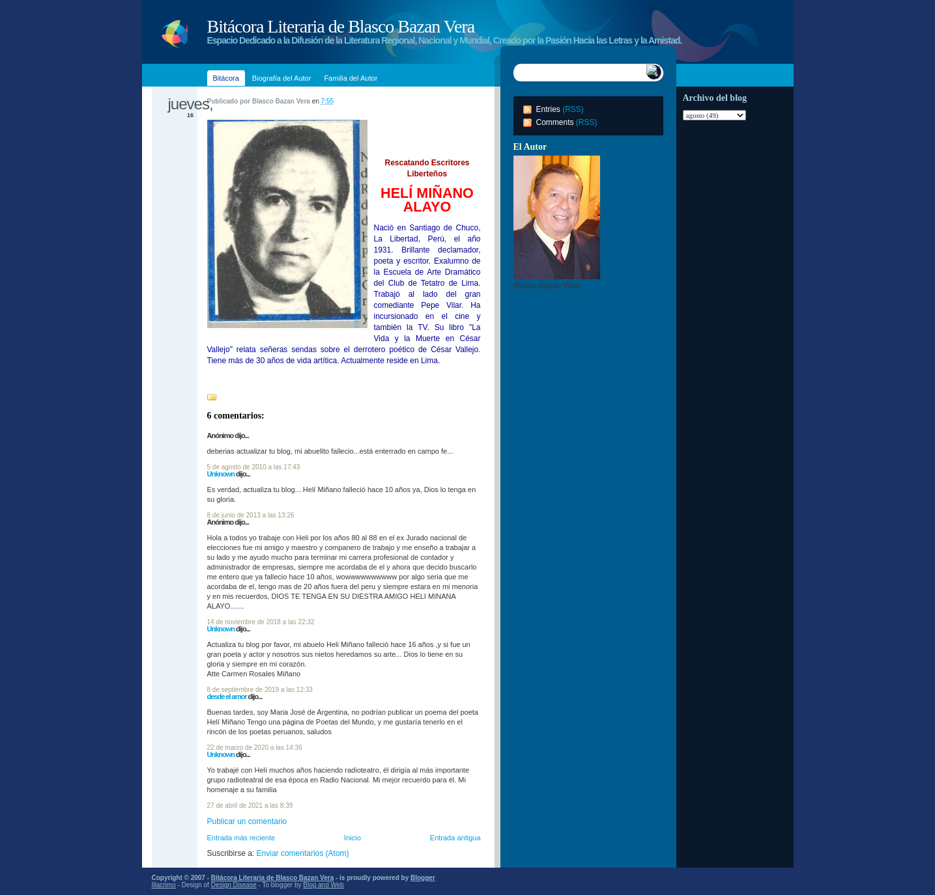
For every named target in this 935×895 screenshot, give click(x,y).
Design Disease (234, 884)
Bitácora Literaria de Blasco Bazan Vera (341, 26)
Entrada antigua (455, 838)
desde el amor (227, 696)
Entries (548, 109)
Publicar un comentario (247, 821)
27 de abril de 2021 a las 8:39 (250, 805)
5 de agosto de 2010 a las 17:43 (253, 467)
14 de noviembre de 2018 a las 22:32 (261, 622)
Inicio (352, 838)
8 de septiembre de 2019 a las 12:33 (260, 689)
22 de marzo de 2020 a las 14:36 (254, 747)
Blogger (422, 877)
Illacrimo (164, 884)
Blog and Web (323, 884)
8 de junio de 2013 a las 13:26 (251, 515)
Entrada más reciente (241, 838)
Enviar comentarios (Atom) (303, 853)
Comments (555, 122)
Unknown (221, 474)
